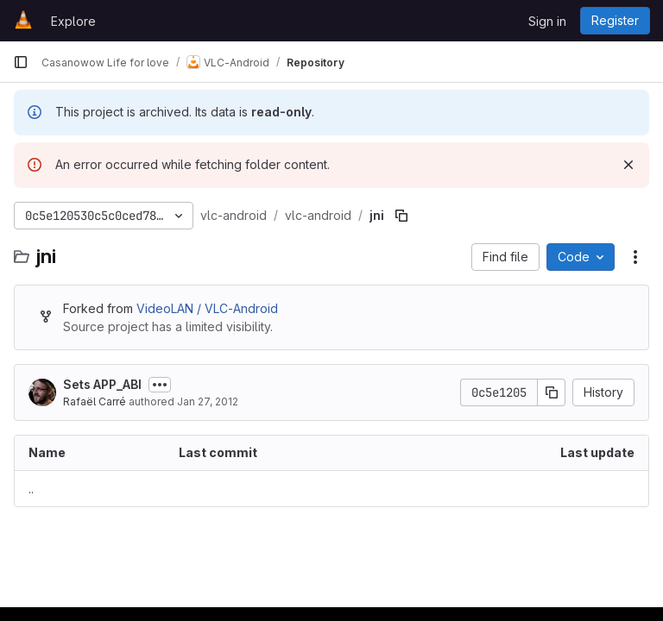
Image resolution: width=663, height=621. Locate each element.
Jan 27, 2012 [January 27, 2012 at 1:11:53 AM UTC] (207, 401)
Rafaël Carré (94, 401)
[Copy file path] (401, 215)
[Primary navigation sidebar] (21, 62)
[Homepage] (23, 20)
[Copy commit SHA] (551, 392)
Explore (73, 21)
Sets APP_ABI (102, 384)
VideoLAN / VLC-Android (207, 308)
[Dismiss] (628, 164)
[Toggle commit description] (159, 384)
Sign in (547, 21)
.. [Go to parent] (31, 488)
